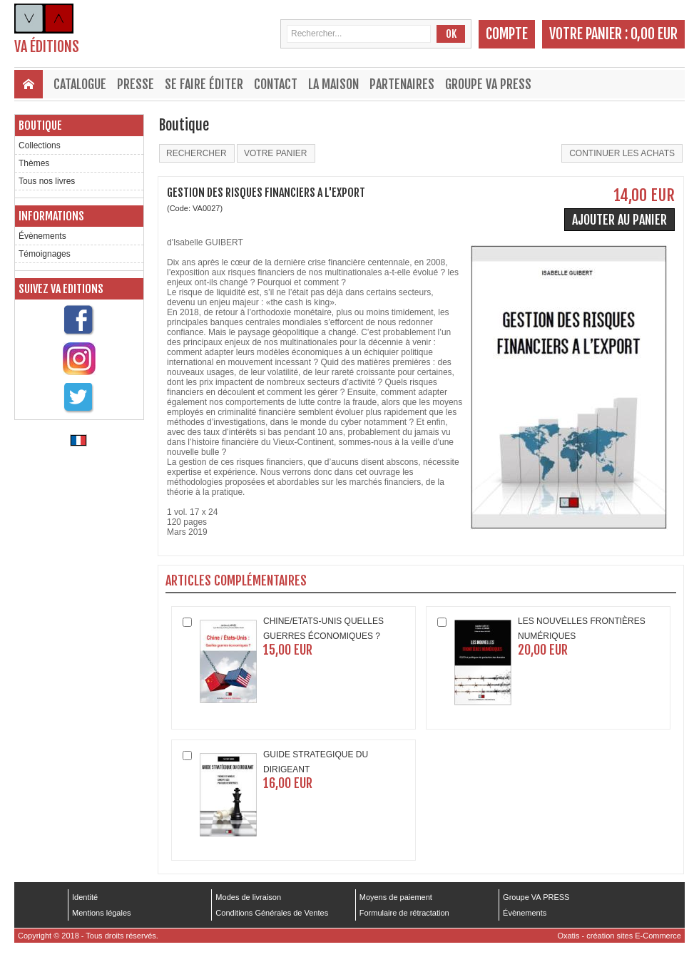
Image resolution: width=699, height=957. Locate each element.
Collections (40, 145)
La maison (333, 84)
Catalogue (79, 84)
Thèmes (34, 163)
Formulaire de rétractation (404, 913)
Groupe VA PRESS (488, 84)
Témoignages (45, 254)
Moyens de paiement (395, 897)
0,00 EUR (654, 34)
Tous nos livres (47, 181)
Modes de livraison (248, 897)
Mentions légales (101, 913)
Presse (135, 84)
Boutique (40, 125)
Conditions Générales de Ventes (271, 913)
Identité (85, 897)
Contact (275, 84)
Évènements (42, 236)
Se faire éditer (204, 84)
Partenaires (401, 84)
